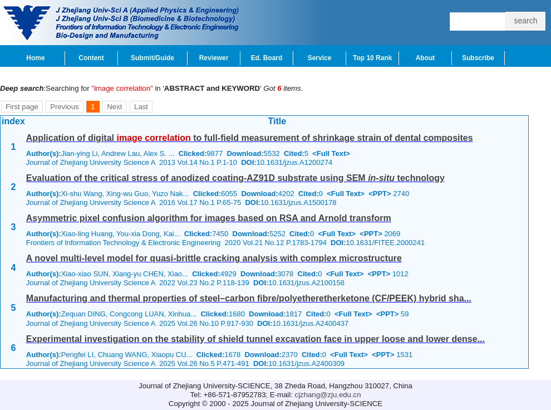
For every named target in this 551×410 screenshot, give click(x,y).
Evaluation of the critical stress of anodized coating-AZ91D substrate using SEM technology (235, 178)
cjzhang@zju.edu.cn (328, 395)
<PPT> (379, 193)
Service (320, 58)
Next (114, 106)
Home (35, 58)
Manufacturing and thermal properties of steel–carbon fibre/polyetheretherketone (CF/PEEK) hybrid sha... (248, 298)
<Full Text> (331, 153)
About (425, 58)
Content (91, 58)
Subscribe (478, 58)
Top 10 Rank (372, 58)
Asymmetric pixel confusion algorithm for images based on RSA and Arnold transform (208, 218)
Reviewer (214, 58)
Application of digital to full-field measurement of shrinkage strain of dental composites (249, 138)
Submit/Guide (152, 58)
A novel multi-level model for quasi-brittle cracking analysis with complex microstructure (214, 258)
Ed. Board (267, 58)
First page (22, 106)
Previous (64, 106)
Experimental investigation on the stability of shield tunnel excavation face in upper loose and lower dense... (255, 339)
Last (141, 106)
